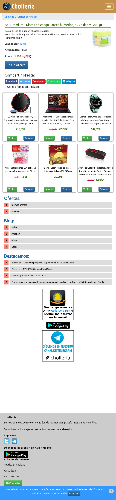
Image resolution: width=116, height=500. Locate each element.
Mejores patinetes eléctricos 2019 (29, 275)
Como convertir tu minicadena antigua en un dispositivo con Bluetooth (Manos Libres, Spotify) (59, 282)
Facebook (11, 81)
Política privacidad (14, 464)
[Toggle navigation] (109, 6)
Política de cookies (58, 493)
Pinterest (39, 81)
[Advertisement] (58, 387)
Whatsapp (53, 81)
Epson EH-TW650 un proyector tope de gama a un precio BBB (43, 262)
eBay (14, 240)
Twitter (25, 81)
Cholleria (9, 16)
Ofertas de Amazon (27, 16)
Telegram (69, 81)
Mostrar (12, 138)
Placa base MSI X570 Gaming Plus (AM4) (32, 269)
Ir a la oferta (16, 65)
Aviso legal (10, 470)
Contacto (13, 483)
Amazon (22, 44)
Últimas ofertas (19, 205)
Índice (14, 227)
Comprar (29, 138)
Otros (14, 246)
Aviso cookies (12, 476)
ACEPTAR (73, 493)
